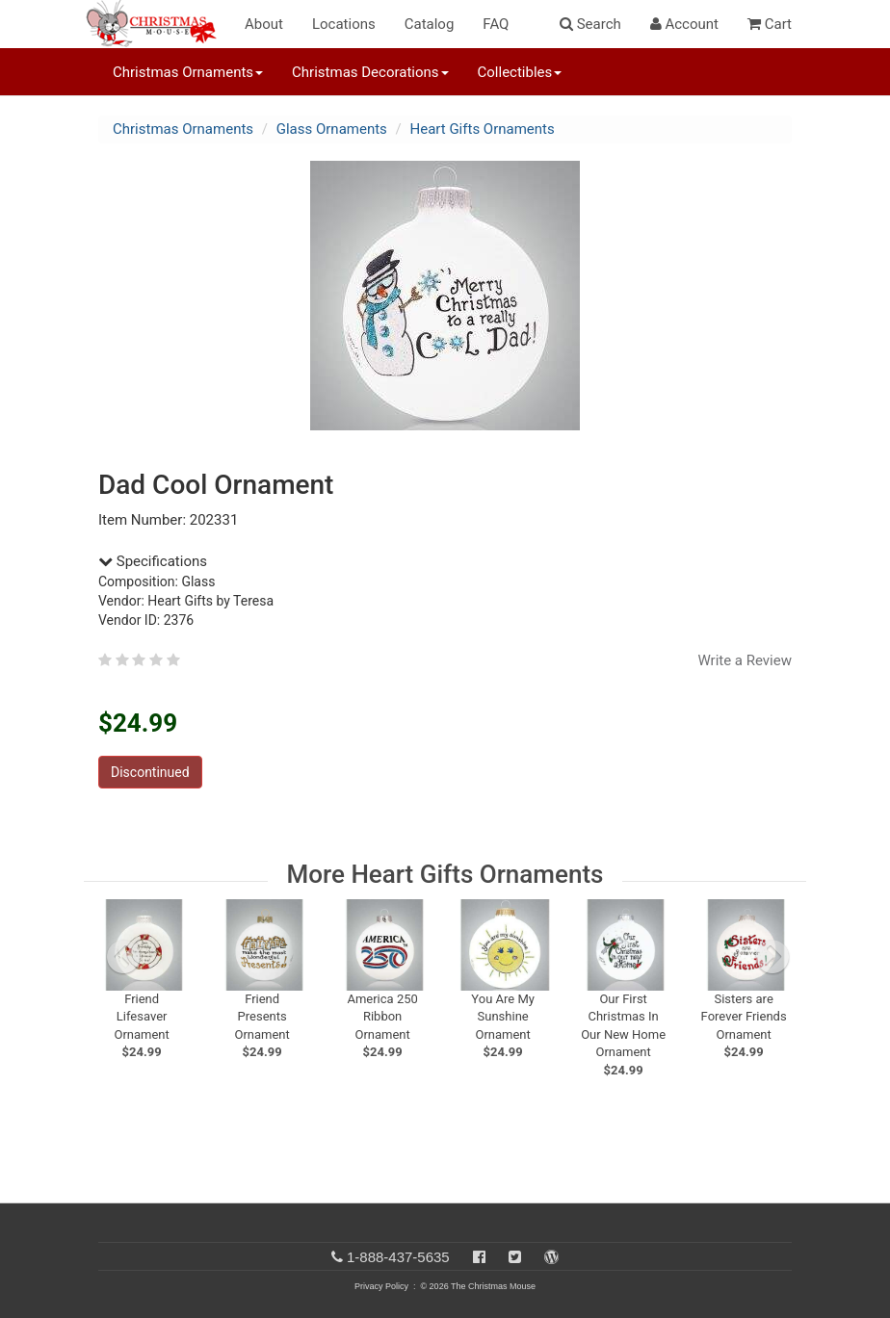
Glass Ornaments (331, 129)
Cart (769, 24)
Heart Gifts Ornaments (482, 129)
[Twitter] (515, 1257)
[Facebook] (479, 1257)
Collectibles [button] (520, 72)
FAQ (496, 24)
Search (590, 24)
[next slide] (772, 957)
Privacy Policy (381, 1286)
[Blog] (551, 1257)
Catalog (430, 24)
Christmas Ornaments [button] (188, 72)
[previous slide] (123, 957)
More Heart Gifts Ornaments (445, 874)
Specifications (152, 561)
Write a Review (744, 660)
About (264, 24)
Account (684, 24)
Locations (344, 24)
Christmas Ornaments (183, 129)
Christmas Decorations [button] (370, 72)
